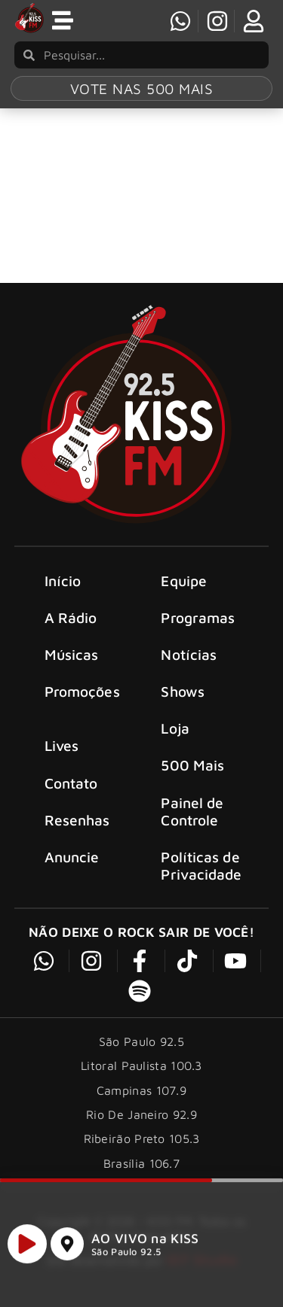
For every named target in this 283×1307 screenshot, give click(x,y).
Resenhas (77, 819)
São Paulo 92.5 (126, 1258)
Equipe (184, 580)
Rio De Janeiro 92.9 (141, 1114)
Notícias (189, 654)
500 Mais (192, 765)
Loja (175, 728)
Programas (198, 617)
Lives (62, 745)
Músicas (72, 654)
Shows (183, 691)
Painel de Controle (192, 811)
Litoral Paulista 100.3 (141, 1065)
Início (63, 580)
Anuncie (72, 856)
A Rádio (71, 617)
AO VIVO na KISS (145, 1245)
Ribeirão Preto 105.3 (142, 1138)
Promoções (82, 691)
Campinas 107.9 (141, 1090)
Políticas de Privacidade (201, 865)
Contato (71, 783)
